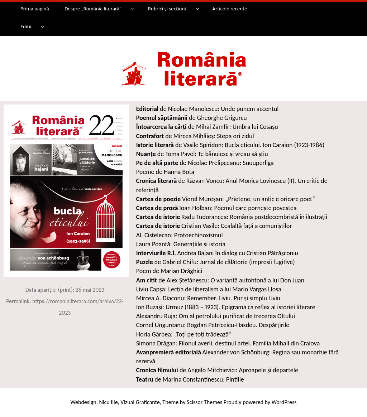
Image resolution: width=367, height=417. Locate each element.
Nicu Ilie (108, 402)
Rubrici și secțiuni (167, 8)
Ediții (25, 26)
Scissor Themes (204, 402)
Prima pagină (34, 8)
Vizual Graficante (139, 402)
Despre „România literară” (93, 8)
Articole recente (229, 8)
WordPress (284, 402)
